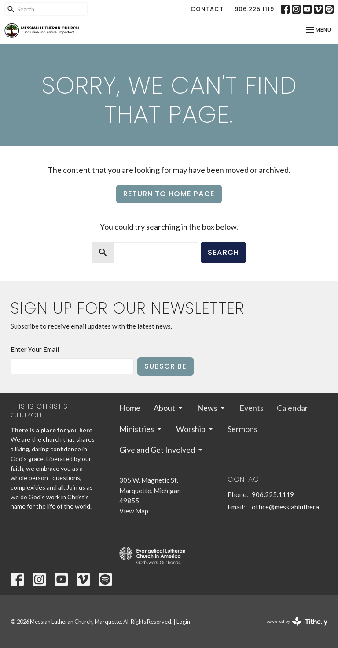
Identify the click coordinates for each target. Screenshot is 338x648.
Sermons (242, 429)
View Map (133, 511)
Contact (207, 9)
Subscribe (165, 366)
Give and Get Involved (161, 449)
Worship (195, 429)
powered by (296, 621)
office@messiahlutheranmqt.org (289, 507)
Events (251, 408)
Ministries (141, 429)
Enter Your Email (35, 349)
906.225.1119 (254, 9)
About (169, 408)
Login (183, 621)
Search (223, 252)
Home (129, 408)
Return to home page (169, 194)
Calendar (292, 408)
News (211, 408)
